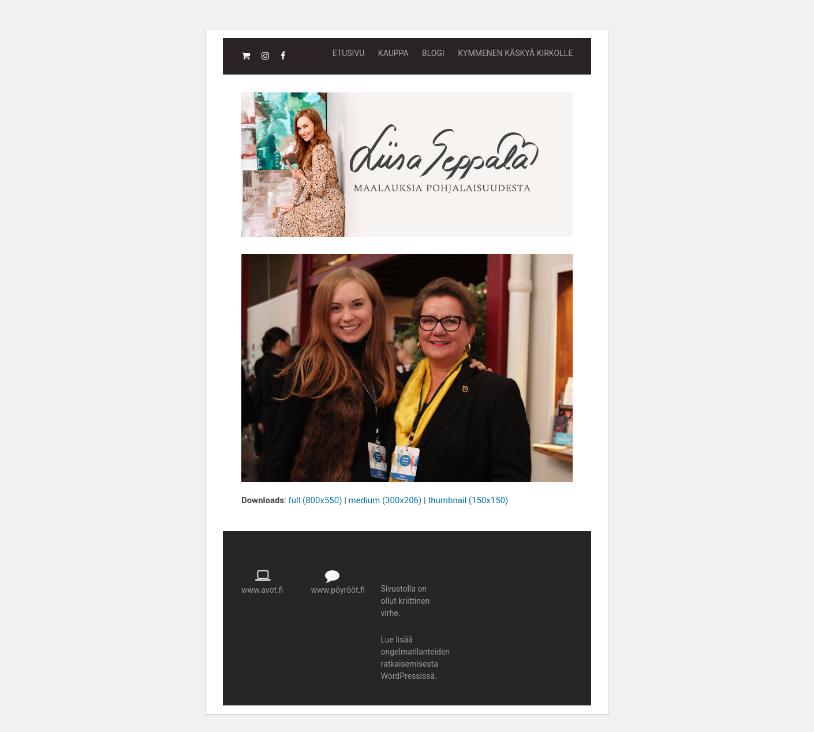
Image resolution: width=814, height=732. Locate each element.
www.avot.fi (262, 589)
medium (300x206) (385, 500)
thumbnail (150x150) (468, 500)
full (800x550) (315, 500)
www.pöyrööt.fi (338, 589)
